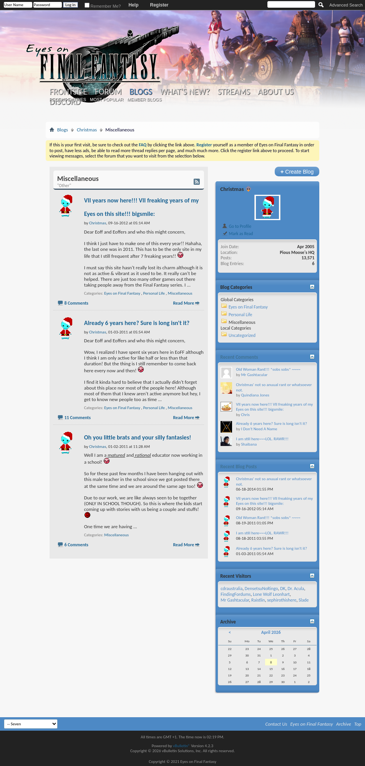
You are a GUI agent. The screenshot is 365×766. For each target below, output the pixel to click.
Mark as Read (237, 233)
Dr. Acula (296, 588)
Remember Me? (103, 6)
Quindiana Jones (255, 395)
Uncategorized (242, 335)
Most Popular (106, 99)
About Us (276, 92)
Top (358, 724)
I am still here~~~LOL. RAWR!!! (262, 438)
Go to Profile (236, 226)
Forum (108, 92)
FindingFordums (236, 594)
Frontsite (68, 92)
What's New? (185, 92)
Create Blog (297, 171)
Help (133, 5)
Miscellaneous (180, 293)
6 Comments (76, 544)
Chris (245, 414)
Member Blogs (144, 99)
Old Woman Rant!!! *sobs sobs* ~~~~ (268, 369)
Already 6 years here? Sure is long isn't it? (136, 323)
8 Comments (76, 303)
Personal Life (154, 293)
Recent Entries (67, 99)
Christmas (87, 130)
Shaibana (249, 444)
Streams (233, 92)
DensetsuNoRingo (261, 588)
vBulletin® (181, 745)
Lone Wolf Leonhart (271, 594)
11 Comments (77, 417)
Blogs (140, 91)
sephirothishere (281, 600)
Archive (343, 724)
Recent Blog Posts (238, 466)
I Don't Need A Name (259, 428)
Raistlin (258, 600)
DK (282, 588)
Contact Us (276, 724)
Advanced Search (346, 5)
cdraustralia (231, 588)
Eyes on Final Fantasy (122, 293)
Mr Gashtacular (254, 374)
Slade (304, 600)
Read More (183, 303)
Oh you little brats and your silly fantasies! (137, 437)
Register (159, 5)
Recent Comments (239, 357)
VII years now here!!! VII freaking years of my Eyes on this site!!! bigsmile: (274, 407)
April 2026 (271, 632)
